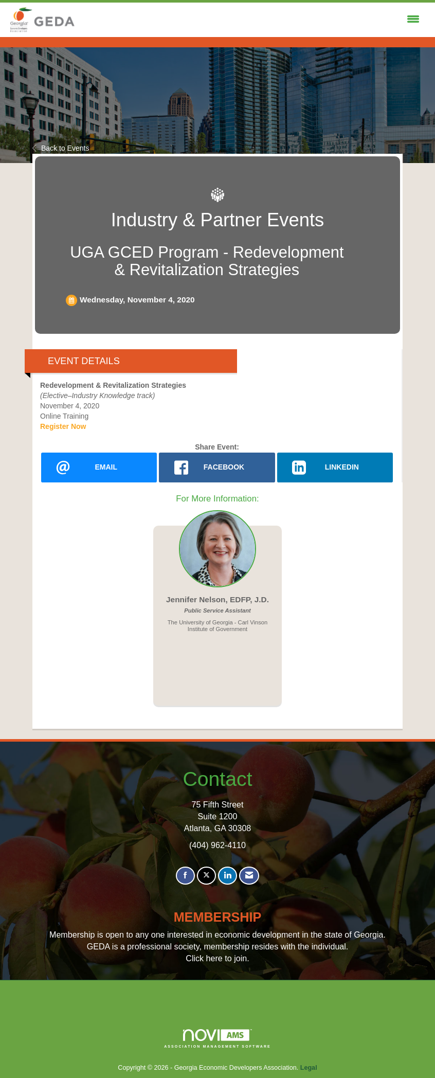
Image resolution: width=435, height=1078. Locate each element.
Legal (308, 1067)
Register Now (63, 426)
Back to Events (60, 148)
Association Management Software (217, 1038)
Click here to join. (217, 958)
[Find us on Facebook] (185, 876)
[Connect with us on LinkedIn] (227, 876)
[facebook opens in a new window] (217, 467)
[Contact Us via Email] (249, 876)
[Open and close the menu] (251, 19)
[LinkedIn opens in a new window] (335, 467)
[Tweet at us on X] (206, 876)
